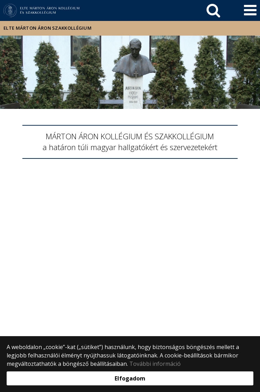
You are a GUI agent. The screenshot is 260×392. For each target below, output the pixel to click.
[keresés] (213, 10)
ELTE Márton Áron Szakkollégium (47, 28)
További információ (155, 364)
